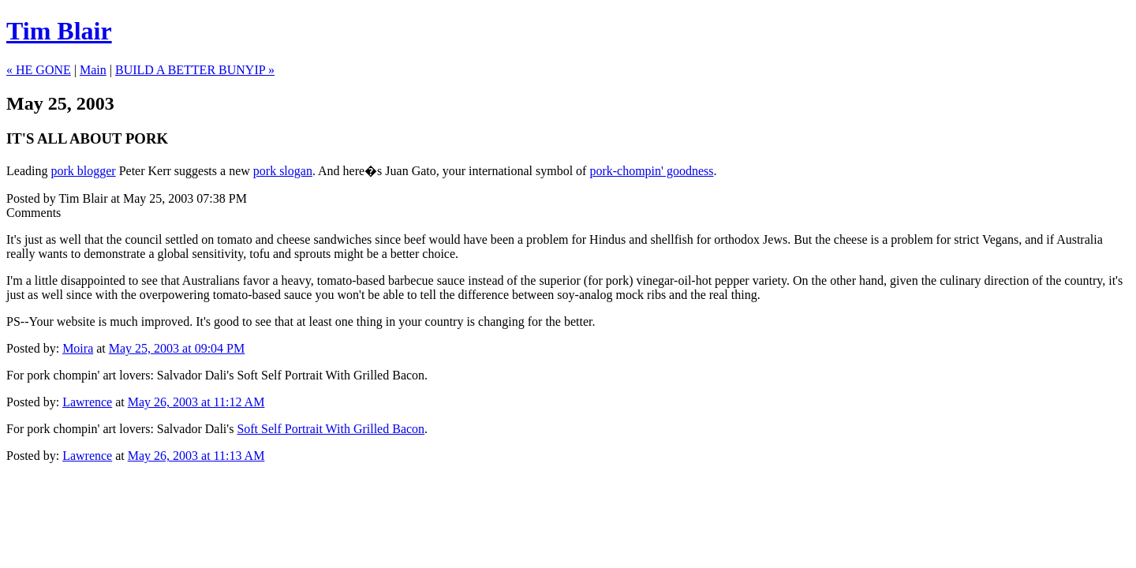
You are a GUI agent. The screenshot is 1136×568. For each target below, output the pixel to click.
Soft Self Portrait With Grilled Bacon (330, 375)
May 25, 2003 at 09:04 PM (177, 348)
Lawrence (87, 402)
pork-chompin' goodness (651, 171)
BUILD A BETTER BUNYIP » (195, 70)
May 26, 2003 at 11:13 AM (196, 455)
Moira (77, 348)
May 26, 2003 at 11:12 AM (196, 402)
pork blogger (82, 171)
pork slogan (282, 171)
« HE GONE (38, 70)
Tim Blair (59, 31)
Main (93, 70)
